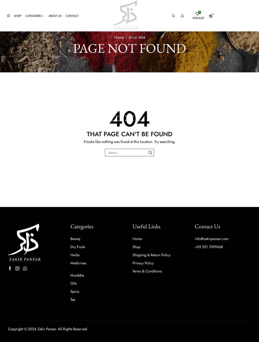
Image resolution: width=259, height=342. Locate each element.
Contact (72, 16)
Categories (35, 16)
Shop (17, 16)
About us (55, 16)
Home (119, 37)
